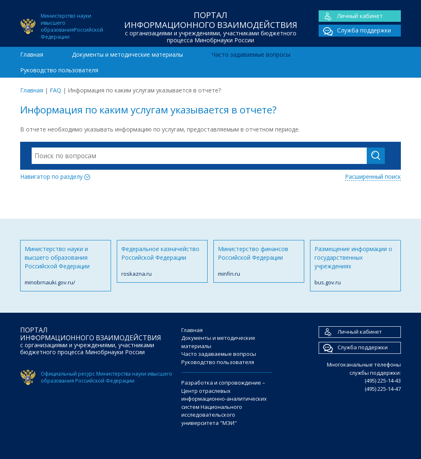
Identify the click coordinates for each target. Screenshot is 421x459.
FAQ (55, 90)
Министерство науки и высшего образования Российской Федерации (65, 266)
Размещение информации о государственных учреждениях (355, 266)
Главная (31, 54)
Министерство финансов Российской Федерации (259, 261)
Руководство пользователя (59, 70)
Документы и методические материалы (127, 54)
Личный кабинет (351, 16)
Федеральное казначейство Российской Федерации (162, 261)
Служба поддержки (355, 30)
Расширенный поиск (373, 176)
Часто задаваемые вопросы (251, 54)
